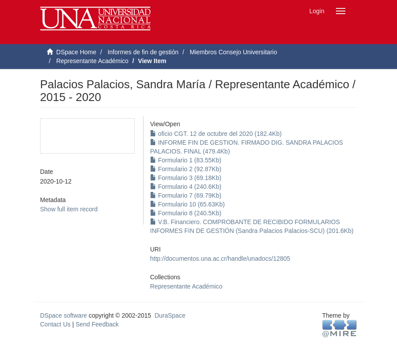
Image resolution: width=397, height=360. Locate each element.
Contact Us (55, 324)
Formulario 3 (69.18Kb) (185, 177)
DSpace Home (76, 52)
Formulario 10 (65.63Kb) (187, 204)
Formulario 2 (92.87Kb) (185, 168)
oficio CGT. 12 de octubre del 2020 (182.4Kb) (216, 133)
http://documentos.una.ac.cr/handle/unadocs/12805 (220, 258)
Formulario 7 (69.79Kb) (185, 195)
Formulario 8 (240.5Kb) (185, 213)
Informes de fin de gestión (142, 52)
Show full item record (69, 209)
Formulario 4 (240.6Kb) (185, 186)
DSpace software (63, 315)
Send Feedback (97, 324)
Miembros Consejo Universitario (233, 52)
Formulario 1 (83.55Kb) (185, 160)
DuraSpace (169, 315)
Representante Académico (92, 60)
